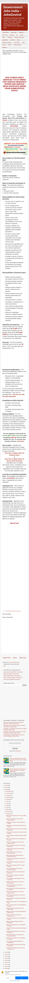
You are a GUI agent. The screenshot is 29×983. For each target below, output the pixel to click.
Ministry (12, 35)
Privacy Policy (17, 45)
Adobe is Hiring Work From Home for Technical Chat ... (14, 819)
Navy (3, 37)
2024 (6, 789)
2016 (6, 966)
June (7, 803)
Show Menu (6, 32)
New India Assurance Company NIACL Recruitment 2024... (15, 935)
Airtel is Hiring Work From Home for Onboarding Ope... (14, 885)
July (7, 801)
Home (15, 658)
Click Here (20, 441)
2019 (6, 960)
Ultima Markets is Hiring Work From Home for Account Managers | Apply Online (14, 735)
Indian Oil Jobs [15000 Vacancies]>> (11, 679)
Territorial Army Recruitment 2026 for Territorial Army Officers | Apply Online (14, 726)
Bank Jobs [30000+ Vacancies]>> (11, 673)
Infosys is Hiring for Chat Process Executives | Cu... (14, 915)
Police (9, 45)
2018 (6, 962)
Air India (12, 40)
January (8, 813)
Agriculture (5, 40)
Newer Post (6, 658)
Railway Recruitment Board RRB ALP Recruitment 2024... (14, 856)
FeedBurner (18, 751)
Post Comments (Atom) (14, 662)
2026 (6, 785)
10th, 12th (5, 35)
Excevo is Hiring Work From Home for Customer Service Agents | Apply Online (18, 759)
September (9, 797)
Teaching (9, 37)
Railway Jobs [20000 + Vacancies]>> (12, 675)
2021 (6, 956)
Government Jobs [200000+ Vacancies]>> (13, 672)
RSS (4, 666)
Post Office (17, 42)
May (7, 805)
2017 (6, 964)
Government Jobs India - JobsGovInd (13, 10)
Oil (17, 35)
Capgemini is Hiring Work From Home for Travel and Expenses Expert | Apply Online (14, 732)
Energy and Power (19, 37)
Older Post (22, 658)
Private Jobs (9, 611)
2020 (6, 958)
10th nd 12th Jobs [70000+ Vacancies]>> (12, 677)
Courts (4, 45)
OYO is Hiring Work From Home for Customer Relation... (14, 869)
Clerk (23, 42)
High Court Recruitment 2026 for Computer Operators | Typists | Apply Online (13, 723)
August (8, 799)
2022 (6, 954)
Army (18, 40)
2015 (6, 968)
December (8, 791)
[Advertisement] (14, 66)
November (8, 793)
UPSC (21, 35)
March (8, 809)
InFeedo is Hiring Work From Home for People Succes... (15, 892)
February (8, 811)
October (8, 795)
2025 (6, 787)
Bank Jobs (14, 32)
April (7, 807)
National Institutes (7, 42)
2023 (6, 952)
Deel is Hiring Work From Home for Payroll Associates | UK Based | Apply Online (18, 770)
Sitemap (4, 47)
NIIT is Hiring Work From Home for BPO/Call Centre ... (14, 852)
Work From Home (16, 611)
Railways (21, 32)
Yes (22, 981)
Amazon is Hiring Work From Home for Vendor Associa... (15, 842)
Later (7, 981)
